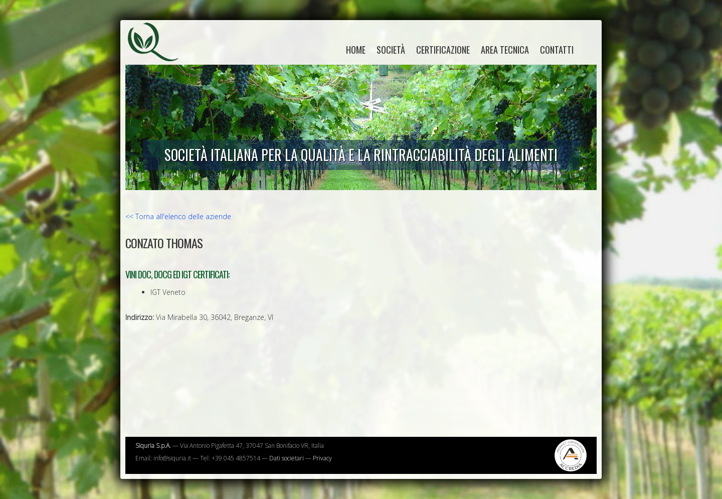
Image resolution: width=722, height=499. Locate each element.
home (356, 49)
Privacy (322, 458)
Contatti (557, 49)
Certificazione (443, 49)
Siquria (158, 53)
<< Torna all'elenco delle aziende (178, 216)
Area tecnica (505, 49)
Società (391, 49)
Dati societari (286, 458)
